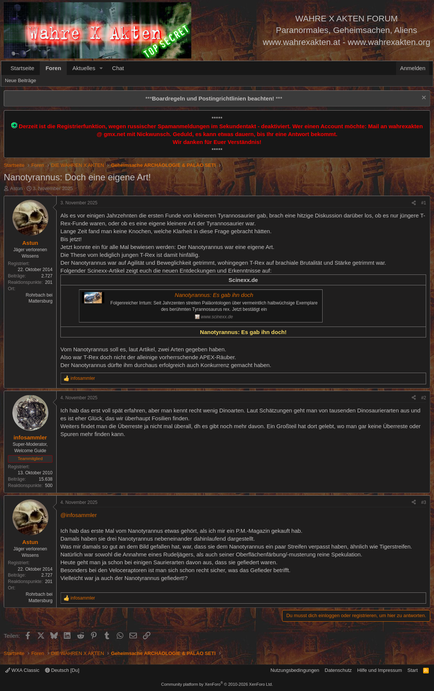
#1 (423, 202)
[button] (101, 68)
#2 (423, 397)
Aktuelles (83, 68)
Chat (118, 68)
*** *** (213, 98)
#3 (423, 502)
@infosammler (78, 515)
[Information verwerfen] (423, 98)
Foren (53, 68)
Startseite (22, 68)
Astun (16, 188)
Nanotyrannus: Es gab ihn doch (214, 295)
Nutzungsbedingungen (294, 670)
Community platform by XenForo (217, 684)
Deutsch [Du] (62, 670)
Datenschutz (338, 670)
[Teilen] (414, 203)
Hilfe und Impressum (379, 670)
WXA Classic (22, 670)
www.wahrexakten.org (389, 42)
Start (412, 670)
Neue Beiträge (20, 80)
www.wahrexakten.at (301, 42)
